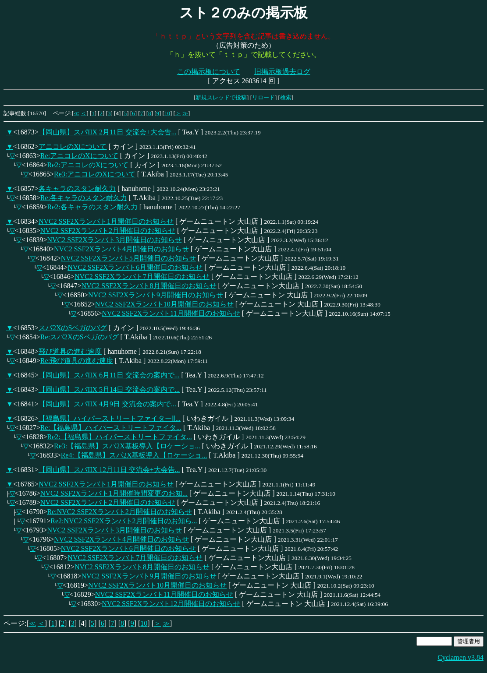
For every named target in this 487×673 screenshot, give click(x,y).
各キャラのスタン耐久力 (77, 188)
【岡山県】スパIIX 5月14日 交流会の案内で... (109, 389)
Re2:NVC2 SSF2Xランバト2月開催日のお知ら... (123, 521)
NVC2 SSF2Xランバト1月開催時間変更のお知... (114, 493)
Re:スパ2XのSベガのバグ (79, 337)
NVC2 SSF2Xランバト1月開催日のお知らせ (106, 221)
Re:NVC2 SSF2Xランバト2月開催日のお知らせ (119, 511)
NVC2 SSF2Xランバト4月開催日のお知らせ (121, 249)
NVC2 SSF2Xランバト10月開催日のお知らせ (164, 304)
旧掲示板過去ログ (282, 71)
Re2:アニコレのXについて (87, 165)
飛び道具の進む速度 (70, 351)
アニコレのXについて (73, 146)
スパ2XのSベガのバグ (73, 327)
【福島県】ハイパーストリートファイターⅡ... (110, 418)
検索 (285, 97)
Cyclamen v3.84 (460, 657)
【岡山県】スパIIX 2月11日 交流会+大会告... (108, 132)
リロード (263, 97)
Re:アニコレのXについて (79, 155)
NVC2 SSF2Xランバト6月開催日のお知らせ (135, 267)
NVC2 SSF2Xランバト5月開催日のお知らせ (128, 258)
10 (167, 113)
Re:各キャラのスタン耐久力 (83, 197)
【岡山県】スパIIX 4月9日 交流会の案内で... (107, 404)
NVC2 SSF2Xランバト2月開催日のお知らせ (107, 230)
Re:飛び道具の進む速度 (76, 360)
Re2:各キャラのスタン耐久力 (92, 207)
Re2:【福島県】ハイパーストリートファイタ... (119, 436)
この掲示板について (208, 71)
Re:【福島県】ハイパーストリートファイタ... (110, 427)
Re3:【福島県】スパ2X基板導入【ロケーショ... (127, 446)
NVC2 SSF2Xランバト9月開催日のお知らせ (155, 295)
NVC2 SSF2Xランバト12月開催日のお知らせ (171, 603)
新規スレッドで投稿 (221, 97)
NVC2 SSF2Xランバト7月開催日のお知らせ (142, 276)
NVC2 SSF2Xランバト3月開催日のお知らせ (114, 239)
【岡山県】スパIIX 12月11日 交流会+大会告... (109, 469)
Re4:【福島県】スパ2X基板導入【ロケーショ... (134, 455)
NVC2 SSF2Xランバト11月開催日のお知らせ (171, 313)
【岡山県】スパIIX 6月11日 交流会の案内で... (109, 375)
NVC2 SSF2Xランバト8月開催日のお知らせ (148, 285)
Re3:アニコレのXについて (94, 174)
